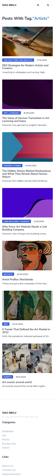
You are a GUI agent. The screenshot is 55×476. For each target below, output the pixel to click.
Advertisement (11, 474)
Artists (8, 274)
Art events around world (17, 382)
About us (7, 465)
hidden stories (12, 165)
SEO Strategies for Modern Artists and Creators (25, 67)
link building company (16, 221)
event (5, 447)
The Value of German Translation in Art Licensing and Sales (25, 119)
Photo (6, 439)
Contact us (9, 470)
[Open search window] (48, 5)
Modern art (9, 443)
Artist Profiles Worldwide (17, 279)
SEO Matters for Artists (18, 60)
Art (6, 324)
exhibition (8, 431)
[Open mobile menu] (38, 5)
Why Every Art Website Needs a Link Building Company (24, 228)
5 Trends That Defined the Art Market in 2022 (26, 331)
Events (8, 377)
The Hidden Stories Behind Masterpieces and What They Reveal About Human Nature (26, 174)
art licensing (11, 113)
